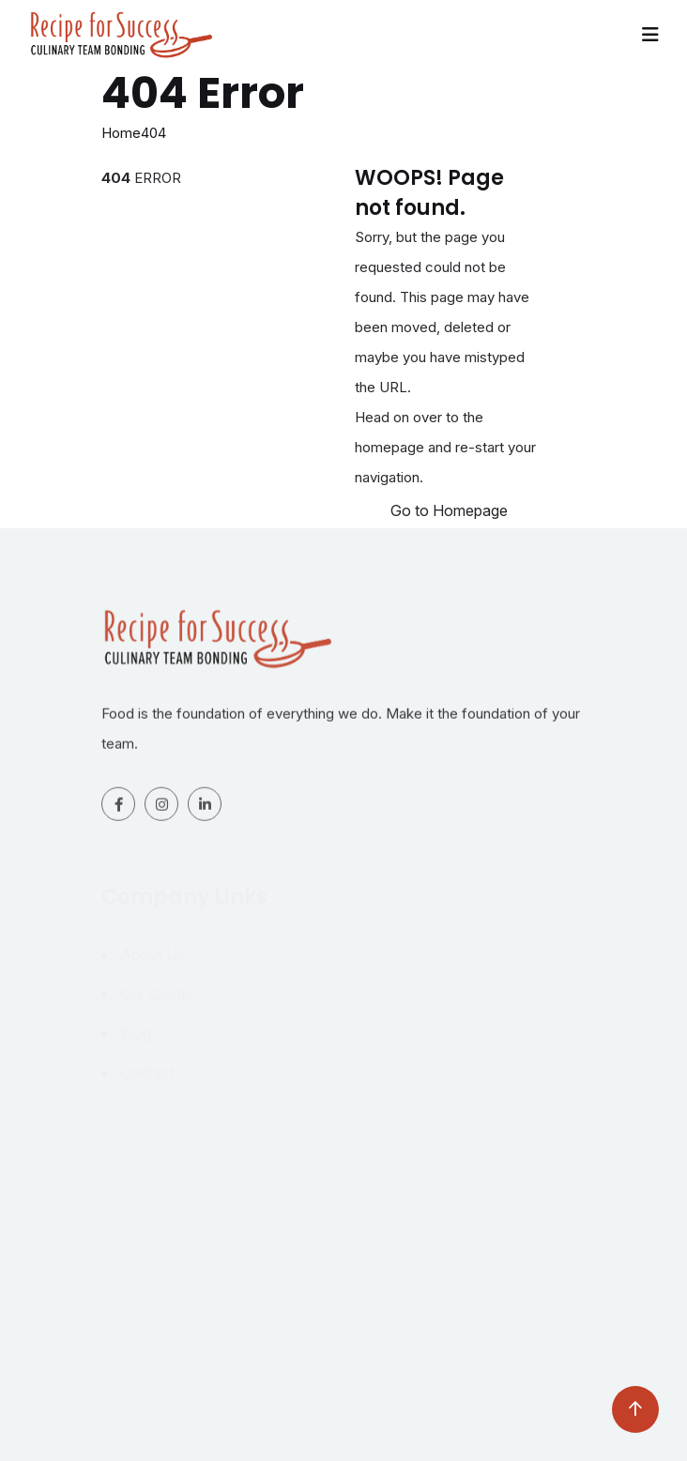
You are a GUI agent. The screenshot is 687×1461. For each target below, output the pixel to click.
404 (153, 133)
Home (121, 133)
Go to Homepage (449, 510)
